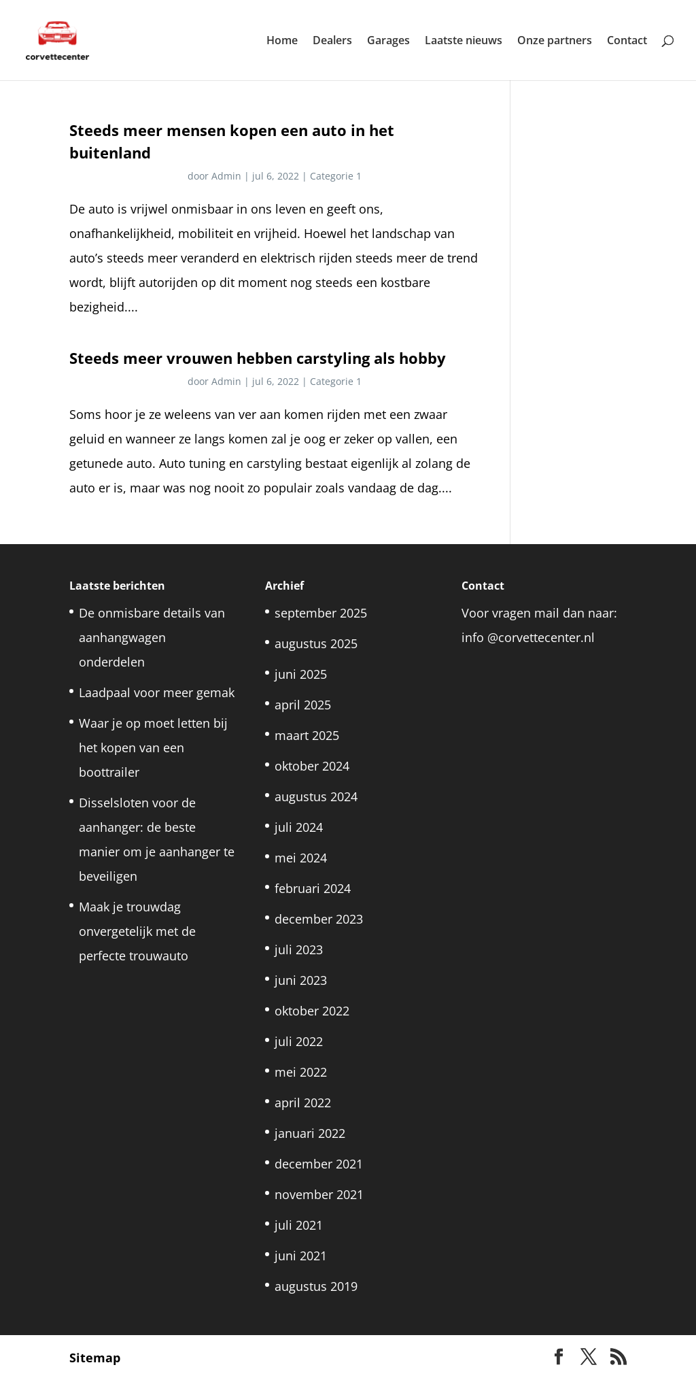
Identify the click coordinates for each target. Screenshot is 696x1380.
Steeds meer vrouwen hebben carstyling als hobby (257, 358)
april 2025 (303, 704)
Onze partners (554, 41)
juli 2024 (299, 827)
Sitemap (94, 1357)
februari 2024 (313, 888)
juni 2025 (301, 674)
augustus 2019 (316, 1286)
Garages (388, 41)
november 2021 (319, 1194)
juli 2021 (299, 1225)
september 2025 (321, 613)
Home (282, 41)
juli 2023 (299, 949)
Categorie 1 (336, 175)
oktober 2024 (312, 766)
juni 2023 (301, 980)
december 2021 (319, 1164)
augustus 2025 (316, 643)
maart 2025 (307, 735)
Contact (627, 41)
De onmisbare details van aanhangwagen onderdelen (152, 637)
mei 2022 (301, 1072)
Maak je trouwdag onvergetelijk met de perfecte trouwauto (137, 931)
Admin (226, 175)
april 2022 (303, 1102)
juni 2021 (301, 1255)
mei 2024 (301, 857)
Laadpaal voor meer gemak (156, 692)
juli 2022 (299, 1041)
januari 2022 (310, 1133)
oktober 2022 (312, 1011)
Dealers (332, 41)
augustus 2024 (316, 796)
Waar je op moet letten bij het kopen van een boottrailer (153, 747)
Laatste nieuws (463, 41)
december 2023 (319, 919)
